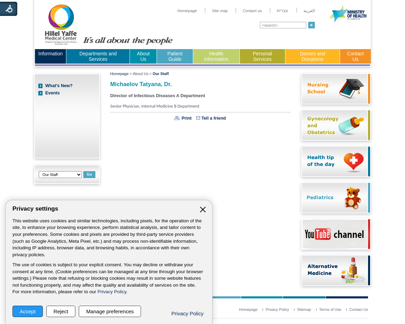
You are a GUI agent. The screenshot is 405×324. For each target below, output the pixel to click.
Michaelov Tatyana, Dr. (141, 84)
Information (50, 53)
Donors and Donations (312, 56)
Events (52, 92)
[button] (311, 25)
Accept (28, 311)
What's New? (59, 85)
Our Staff (161, 74)
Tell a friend (213, 118)
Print (186, 118)
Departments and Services (98, 56)
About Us (143, 56)
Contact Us (355, 56)
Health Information (216, 56)
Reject (61, 311)
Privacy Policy (111, 291)
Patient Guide (174, 56)
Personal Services (262, 56)
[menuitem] (187, 10)
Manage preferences (110, 311)
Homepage (119, 74)
